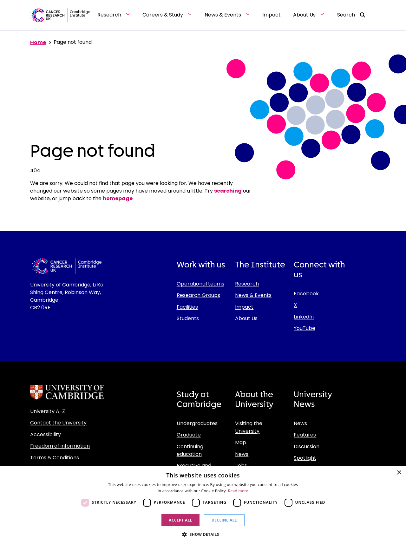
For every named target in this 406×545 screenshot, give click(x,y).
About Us (246, 318)
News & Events (253, 295)
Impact (244, 307)
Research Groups (198, 295)
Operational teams (200, 283)
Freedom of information (60, 446)
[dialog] (203, 505)
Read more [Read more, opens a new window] (238, 491)
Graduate (189, 434)
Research (247, 283)
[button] (203, 534)
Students (188, 318)
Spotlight (305, 458)
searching (228, 190)
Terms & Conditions (54, 457)
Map (240, 442)
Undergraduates (197, 423)
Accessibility (45, 434)
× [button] (398, 472)
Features (305, 434)
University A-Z (47, 411)
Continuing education (190, 450)
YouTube (304, 328)
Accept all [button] (180, 520)
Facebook (306, 293)
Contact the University (58, 422)
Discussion (306, 446)
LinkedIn (304, 316)
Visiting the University (248, 427)
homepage (118, 198)
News (241, 454)
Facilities (187, 307)
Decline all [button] (224, 520)
